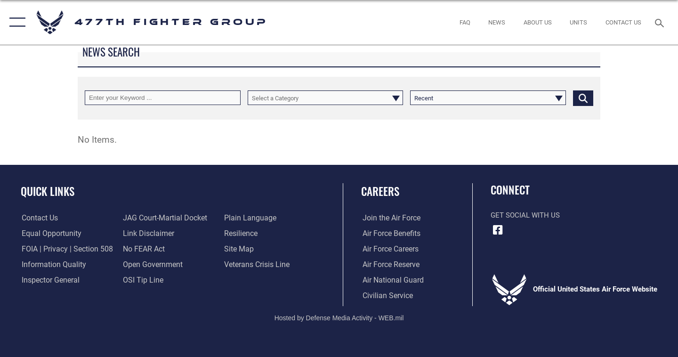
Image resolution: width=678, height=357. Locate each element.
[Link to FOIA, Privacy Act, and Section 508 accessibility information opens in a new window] (64, 249)
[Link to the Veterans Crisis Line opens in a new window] (256, 264)
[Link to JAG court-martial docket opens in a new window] (163, 218)
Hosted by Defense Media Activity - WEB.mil (339, 317)
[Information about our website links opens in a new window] (147, 233)
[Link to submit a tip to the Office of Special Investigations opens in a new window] (142, 280)
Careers (380, 191)
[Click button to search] (583, 97)
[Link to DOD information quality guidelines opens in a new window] (51, 264)
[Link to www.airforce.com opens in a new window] (389, 218)
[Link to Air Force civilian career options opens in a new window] (385, 295)
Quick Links (47, 191)
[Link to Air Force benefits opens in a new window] (389, 233)
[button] (15, 22)
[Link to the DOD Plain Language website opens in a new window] (248, 218)
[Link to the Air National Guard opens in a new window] (390, 280)
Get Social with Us (525, 215)
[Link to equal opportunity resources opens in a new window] (49, 233)
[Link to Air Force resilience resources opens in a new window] (241, 233)
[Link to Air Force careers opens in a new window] (388, 249)
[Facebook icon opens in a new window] (498, 230)
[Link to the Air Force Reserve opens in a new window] (389, 264)
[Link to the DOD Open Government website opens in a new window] (151, 264)
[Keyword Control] (163, 97)
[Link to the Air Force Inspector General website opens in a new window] (48, 280)
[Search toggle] (661, 22)
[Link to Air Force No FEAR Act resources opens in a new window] (143, 249)
